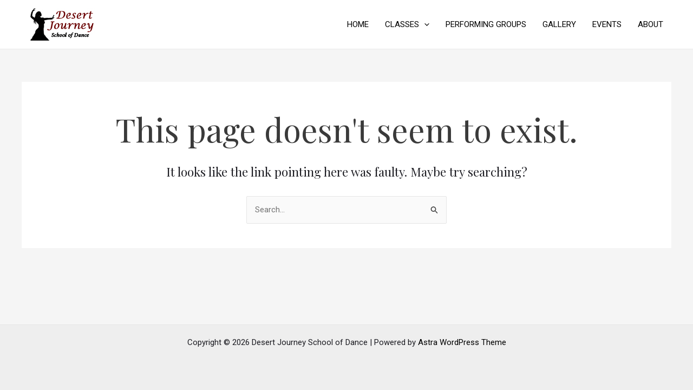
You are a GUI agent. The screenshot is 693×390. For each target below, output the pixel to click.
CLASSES (407, 24)
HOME (358, 24)
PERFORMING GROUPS (486, 24)
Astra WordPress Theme (462, 342)
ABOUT (650, 24)
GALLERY (559, 24)
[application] (424, 24)
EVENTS (607, 24)
